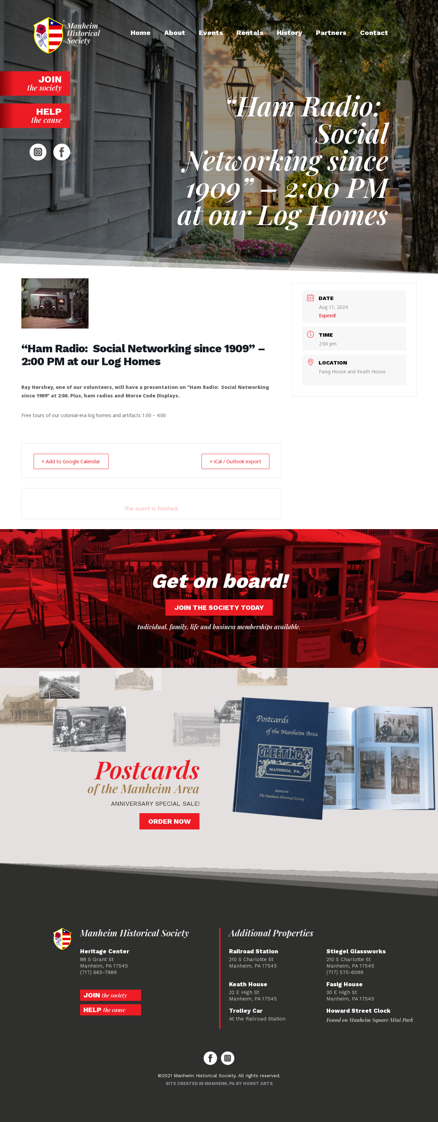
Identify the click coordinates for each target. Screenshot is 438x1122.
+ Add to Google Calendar (74, 461)
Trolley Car (246, 1010)
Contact (374, 33)
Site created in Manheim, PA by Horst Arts (219, 1083)
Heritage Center (104, 951)
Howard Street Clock (358, 1010)
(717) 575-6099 (344, 972)
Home (141, 33)
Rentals (249, 33)
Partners (331, 33)
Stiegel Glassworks (356, 951)
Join (35, 83)
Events (211, 33)
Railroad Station (253, 951)
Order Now (169, 821)
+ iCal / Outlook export (232, 461)
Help (35, 115)
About (174, 33)
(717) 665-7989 (98, 972)
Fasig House (344, 984)
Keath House (248, 984)
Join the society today (219, 607)
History (289, 33)
